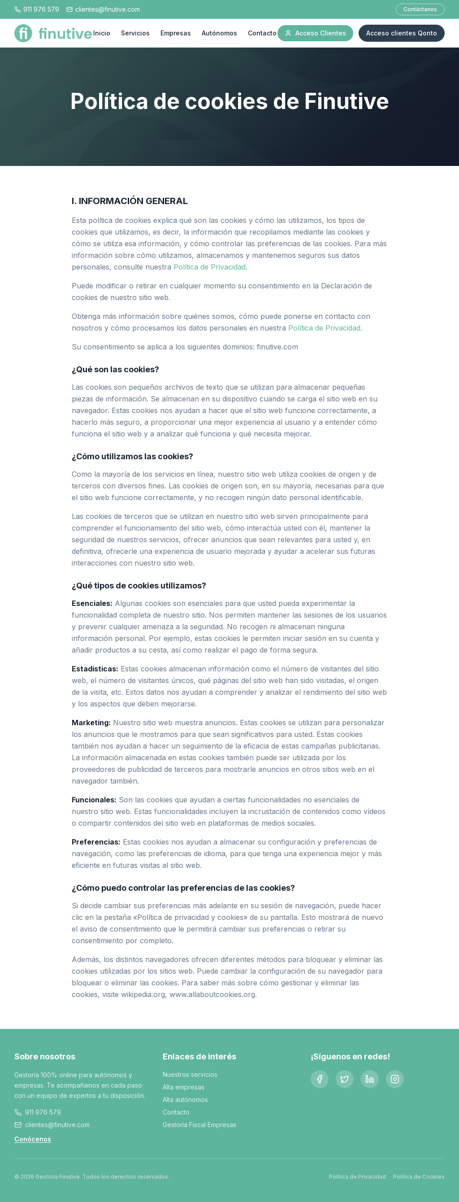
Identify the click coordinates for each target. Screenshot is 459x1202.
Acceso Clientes (315, 33)
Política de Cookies (419, 1176)
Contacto (262, 33)
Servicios (135, 33)
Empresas (175, 33)
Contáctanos (420, 9)
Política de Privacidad (209, 266)
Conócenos (32, 1139)
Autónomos (219, 33)
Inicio (101, 33)
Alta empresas (183, 1087)
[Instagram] (395, 1079)
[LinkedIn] (370, 1079)
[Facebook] (320, 1079)
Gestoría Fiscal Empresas (199, 1124)
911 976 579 (43, 1112)
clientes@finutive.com (57, 1124)
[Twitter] (345, 1079)
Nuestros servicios (190, 1074)
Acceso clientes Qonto (401, 33)
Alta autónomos (185, 1099)
